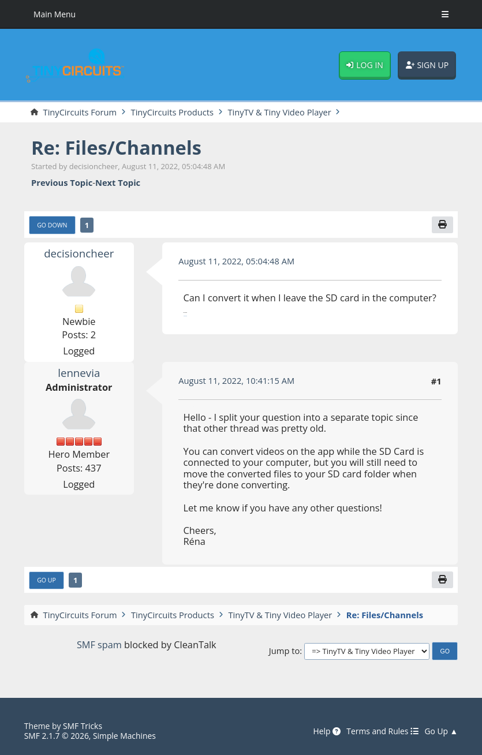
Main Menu (54, 14)
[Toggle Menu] (445, 14)
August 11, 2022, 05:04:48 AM (236, 261)
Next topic (117, 183)
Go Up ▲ (441, 732)
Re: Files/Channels (116, 147)
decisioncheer (79, 253)
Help (327, 732)
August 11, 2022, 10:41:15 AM (236, 380)
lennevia (79, 372)
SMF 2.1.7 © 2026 (56, 735)
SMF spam (99, 645)
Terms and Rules (382, 732)
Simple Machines (124, 735)
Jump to (284, 651)
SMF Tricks (82, 726)
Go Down (52, 225)
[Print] (442, 224)
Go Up (46, 580)
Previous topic (61, 183)
